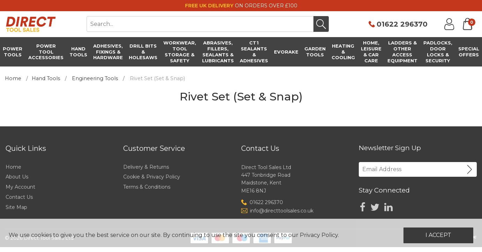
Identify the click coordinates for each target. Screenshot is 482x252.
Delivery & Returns (146, 167)
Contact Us (19, 197)
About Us (17, 177)
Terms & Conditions (146, 187)
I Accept (438, 235)
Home (13, 78)
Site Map (16, 207)
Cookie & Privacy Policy (151, 177)
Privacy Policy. (319, 235)
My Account (20, 187)
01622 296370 (402, 24)
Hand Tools (46, 78)
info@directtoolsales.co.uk (281, 211)
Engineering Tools (95, 78)
